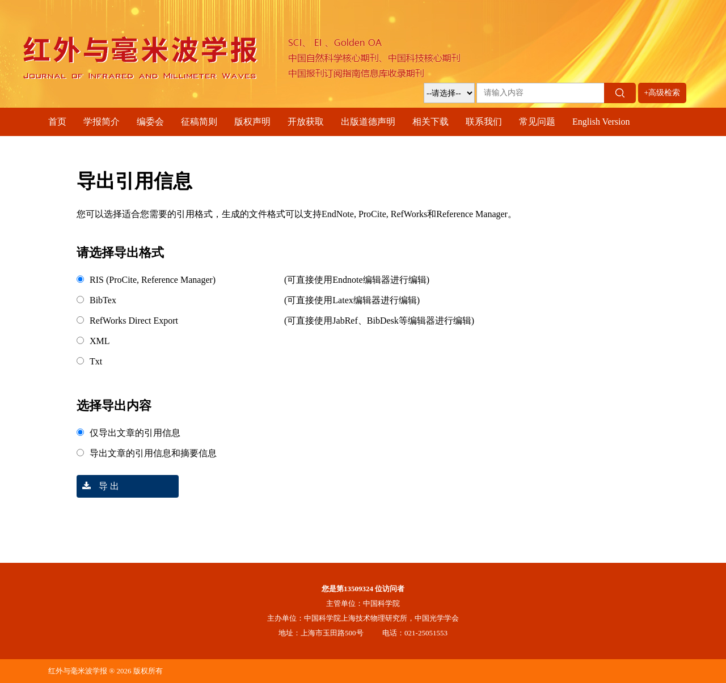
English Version (601, 121)
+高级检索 (662, 92)
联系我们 (484, 121)
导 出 (98, 486)
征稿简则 (199, 121)
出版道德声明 (368, 121)
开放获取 (306, 121)
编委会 (150, 121)
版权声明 (252, 121)
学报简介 (101, 121)
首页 (57, 121)
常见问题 (537, 121)
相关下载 (430, 121)
